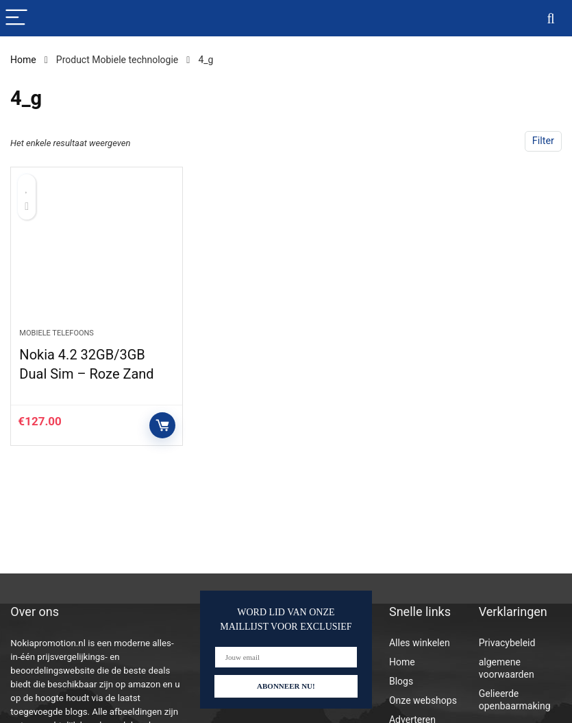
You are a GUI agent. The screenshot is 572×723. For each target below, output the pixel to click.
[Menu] (16, 18)
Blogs (401, 681)
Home (23, 59)
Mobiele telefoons (56, 333)
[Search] (550, 18)
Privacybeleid (507, 642)
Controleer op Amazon (162, 425)
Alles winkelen (419, 642)
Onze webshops (423, 700)
